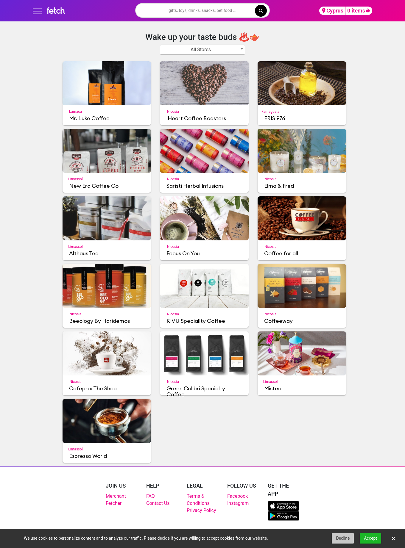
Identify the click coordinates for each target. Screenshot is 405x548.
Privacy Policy (201, 510)
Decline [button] (343, 538)
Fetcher (114, 503)
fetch (55, 10)
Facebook (237, 496)
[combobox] (202, 50)
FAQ (150, 496)
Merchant (116, 496)
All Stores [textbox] (201, 49)
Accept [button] (370, 538)
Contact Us (158, 503)
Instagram (238, 503)
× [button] (393, 538)
